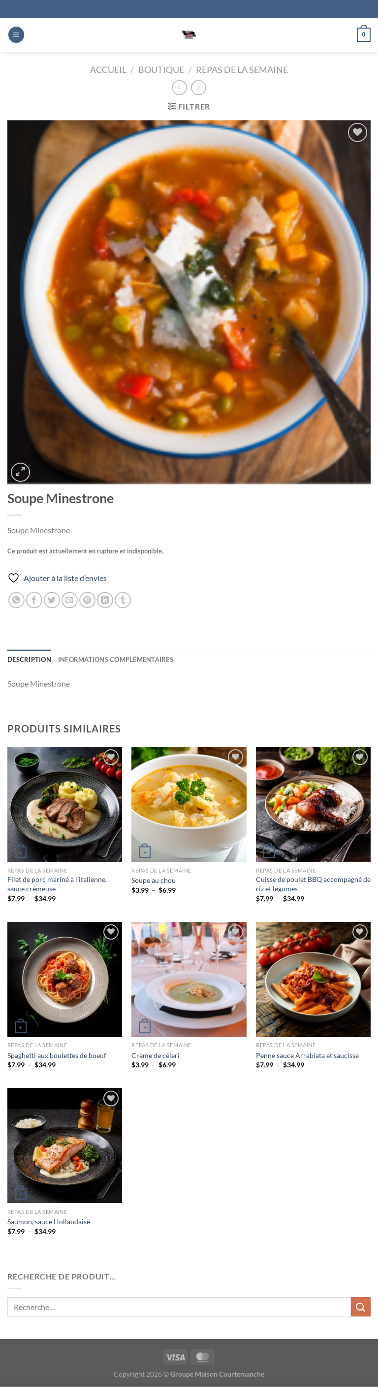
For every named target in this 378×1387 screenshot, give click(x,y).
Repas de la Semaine (242, 69)
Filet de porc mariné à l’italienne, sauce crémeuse (57, 884)
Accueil (108, 69)
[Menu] (16, 35)
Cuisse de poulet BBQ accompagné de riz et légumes (313, 884)
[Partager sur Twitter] (52, 600)
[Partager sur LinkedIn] (105, 600)
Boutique (161, 69)
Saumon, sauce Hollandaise (48, 1221)
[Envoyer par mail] (70, 600)
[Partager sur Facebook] (34, 600)
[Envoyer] (361, 1306)
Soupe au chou (153, 880)
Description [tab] (29, 659)
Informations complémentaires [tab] (115, 659)
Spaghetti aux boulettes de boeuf (56, 1055)
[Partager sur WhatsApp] (16, 600)
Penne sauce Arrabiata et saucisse (307, 1055)
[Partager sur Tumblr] (123, 600)
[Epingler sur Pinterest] (87, 600)
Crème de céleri (155, 1055)
